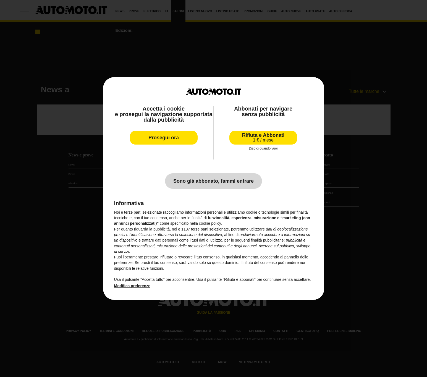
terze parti (199, 229)
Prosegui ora (163, 137)
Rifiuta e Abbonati (263, 137)
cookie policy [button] (210, 223)
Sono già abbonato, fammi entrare (213, 181)
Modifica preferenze (132, 286)
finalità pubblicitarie (267, 240)
